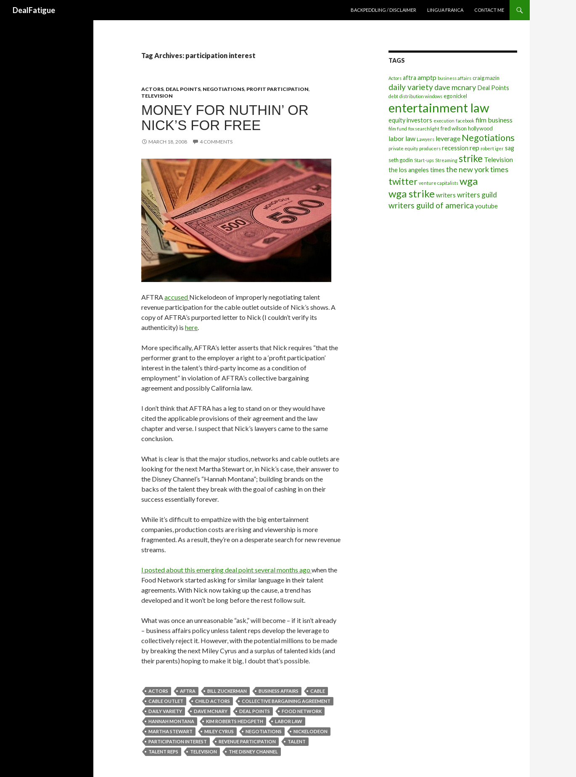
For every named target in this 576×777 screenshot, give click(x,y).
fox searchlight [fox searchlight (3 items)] (423, 128)
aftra (188, 691)
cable (317, 691)
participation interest (177, 741)
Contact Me (489, 10)
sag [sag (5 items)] (509, 148)
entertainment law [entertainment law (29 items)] (438, 107)
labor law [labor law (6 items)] (401, 138)
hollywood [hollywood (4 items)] (480, 128)
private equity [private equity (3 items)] (403, 148)
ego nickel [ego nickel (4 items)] (455, 96)
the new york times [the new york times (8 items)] (477, 169)
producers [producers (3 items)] (430, 148)
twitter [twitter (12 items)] (402, 181)
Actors (152, 89)
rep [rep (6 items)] (474, 148)
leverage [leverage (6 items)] (448, 138)
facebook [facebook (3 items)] (465, 120)
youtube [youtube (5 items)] (486, 206)
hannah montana (171, 721)
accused (176, 297)
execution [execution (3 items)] (443, 120)
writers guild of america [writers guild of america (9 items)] (431, 205)
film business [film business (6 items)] (494, 120)
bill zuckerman (227, 691)
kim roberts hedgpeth (234, 721)
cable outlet (165, 701)
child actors (212, 701)
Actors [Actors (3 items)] (395, 78)
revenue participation (247, 741)
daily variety (165, 711)
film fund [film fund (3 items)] (397, 128)
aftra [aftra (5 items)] (409, 77)
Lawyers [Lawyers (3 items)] (425, 139)
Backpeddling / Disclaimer (383, 10)
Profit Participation (277, 89)
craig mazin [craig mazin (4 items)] (486, 78)
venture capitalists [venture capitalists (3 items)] (438, 183)
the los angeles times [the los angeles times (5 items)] (416, 169)
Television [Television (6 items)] (498, 159)
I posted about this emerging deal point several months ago (226, 570)
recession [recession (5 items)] (455, 148)
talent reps (163, 751)
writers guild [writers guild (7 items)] (477, 194)
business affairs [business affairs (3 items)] (454, 78)
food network (302, 711)
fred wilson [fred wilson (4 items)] (454, 128)
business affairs (279, 691)
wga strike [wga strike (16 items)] (411, 193)
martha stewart (170, 731)
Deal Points (183, 89)
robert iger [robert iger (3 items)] (492, 148)
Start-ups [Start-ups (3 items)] (424, 160)
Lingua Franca (445, 10)
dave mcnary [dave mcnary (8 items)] (455, 87)
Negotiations (223, 89)
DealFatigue (34, 10)
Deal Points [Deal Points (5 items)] (493, 87)
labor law (288, 721)
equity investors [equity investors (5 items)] (410, 120)
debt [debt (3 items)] (393, 96)
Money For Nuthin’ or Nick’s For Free (225, 117)
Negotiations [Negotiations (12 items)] (488, 137)
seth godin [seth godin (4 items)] (400, 160)
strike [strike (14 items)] (471, 158)
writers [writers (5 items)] (446, 195)
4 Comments (216, 141)
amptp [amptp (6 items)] (426, 77)
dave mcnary (210, 711)
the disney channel (253, 751)
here (191, 327)
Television (157, 96)
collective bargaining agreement (286, 701)
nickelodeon (310, 731)
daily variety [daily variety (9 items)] (410, 87)
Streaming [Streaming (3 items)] (446, 160)
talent (297, 741)
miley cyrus (219, 731)
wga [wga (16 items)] (469, 181)
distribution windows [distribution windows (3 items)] (420, 96)
